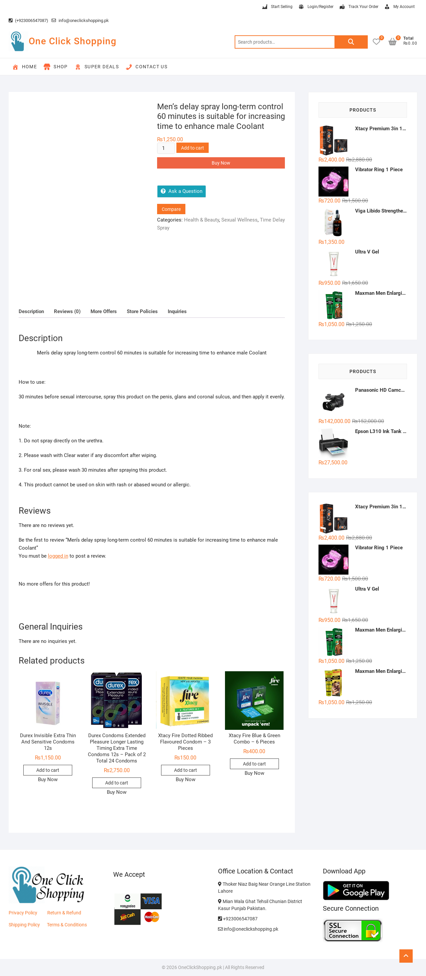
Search (351, 42)
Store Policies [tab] (142, 311)
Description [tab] (31, 311)
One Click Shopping (72, 41)
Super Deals (97, 67)
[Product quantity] (166, 148)
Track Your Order (358, 7)
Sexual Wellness (239, 220)
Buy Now (221, 163)
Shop (56, 67)
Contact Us (146, 67)
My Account (399, 7)
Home (24, 67)
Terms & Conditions (67, 924)
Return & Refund (64, 912)
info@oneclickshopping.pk (80, 20)
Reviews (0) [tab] (67, 311)
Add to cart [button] (47, 770)
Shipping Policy (24, 924)
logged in (58, 556)
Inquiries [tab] (177, 311)
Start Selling (277, 7)
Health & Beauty (201, 220)
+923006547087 (238, 918)
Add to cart (192, 148)
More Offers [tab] (104, 311)
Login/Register (315, 7)
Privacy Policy (23, 912)
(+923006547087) (28, 20)
